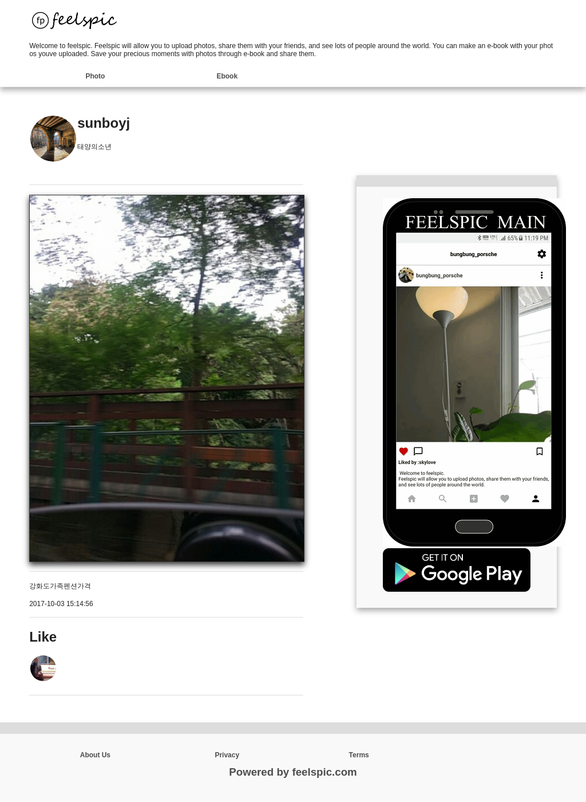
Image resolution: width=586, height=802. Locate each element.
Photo (95, 76)
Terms (359, 755)
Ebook (226, 76)
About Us (95, 755)
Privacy (227, 755)
